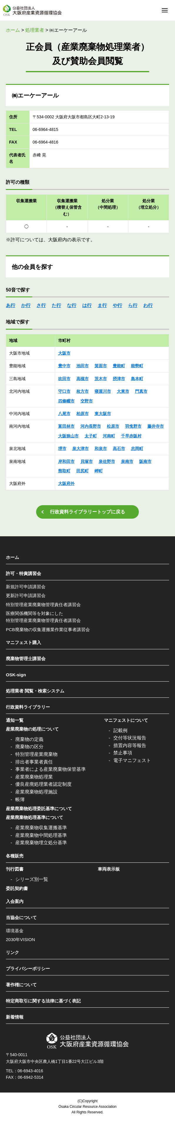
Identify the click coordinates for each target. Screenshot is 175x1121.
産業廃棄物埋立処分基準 (41, 842)
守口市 (64, 391)
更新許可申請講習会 (26, 595)
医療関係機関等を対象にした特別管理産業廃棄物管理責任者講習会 (43, 617)
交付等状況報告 (129, 737)
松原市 (113, 426)
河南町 (109, 436)
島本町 (137, 378)
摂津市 (119, 378)
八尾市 (64, 413)
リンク (12, 952)
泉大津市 (80, 448)
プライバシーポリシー (28, 968)
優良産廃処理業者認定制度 (43, 784)
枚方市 (82, 391)
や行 (117, 305)
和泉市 (101, 448)
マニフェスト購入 (23, 642)
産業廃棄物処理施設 (36, 791)
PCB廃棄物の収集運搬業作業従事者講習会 (48, 629)
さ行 (41, 305)
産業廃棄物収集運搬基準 (41, 827)
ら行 (132, 305)
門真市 (141, 391)
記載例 (120, 730)
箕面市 (101, 365)
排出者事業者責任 (34, 761)
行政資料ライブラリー (28, 706)
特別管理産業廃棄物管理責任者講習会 (43, 604)
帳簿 (20, 799)
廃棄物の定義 (29, 739)
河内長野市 (90, 426)
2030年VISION (20, 939)
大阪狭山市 (68, 436)
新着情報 (14, 1016)
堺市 (62, 448)
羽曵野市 (133, 426)
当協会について (21, 917)
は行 (87, 305)
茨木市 (101, 378)
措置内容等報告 (129, 745)
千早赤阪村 (131, 436)
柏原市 (82, 413)
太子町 (91, 436)
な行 (71, 305)
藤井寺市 (155, 426)
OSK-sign (16, 674)
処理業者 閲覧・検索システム (35, 690)
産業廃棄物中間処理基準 (41, 835)
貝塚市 (86, 461)
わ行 (148, 305)
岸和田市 (66, 461)
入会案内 (14, 901)
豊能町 (119, 365)
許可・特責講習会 (23, 573)
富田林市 (66, 426)
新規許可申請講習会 (26, 586)
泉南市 (127, 461)
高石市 (119, 448)
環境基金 (14, 930)
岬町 (99, 470)
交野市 (86, 401)
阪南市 (145, 461)
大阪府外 (66, 483)
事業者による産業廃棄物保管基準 (50, 769)
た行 (56, 305)
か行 (26, 305)
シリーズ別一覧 (31, 879)
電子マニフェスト (132, 760)
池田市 (82, 365)
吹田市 (64, 378)
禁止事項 (122, 752)
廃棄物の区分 (29, 746)
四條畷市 (66, 401)
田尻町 (82, 470)
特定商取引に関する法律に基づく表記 (43, 1000)
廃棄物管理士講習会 (26, 658)
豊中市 (64, 365)
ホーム (12, 557)
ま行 (102, 305)
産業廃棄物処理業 (34, 776)
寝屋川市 (103, 391)
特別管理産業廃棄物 (36, 754)
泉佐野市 (107, 461)
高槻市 (82, 378)
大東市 (123, 391)
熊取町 (64, 470)
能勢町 (137, 365)
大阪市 (64, 353)
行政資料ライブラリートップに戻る (87, 511)
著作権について (21, 984)
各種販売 (14, 855)
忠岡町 (137, 448)
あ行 (10, 305)
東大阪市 (103, 413)
